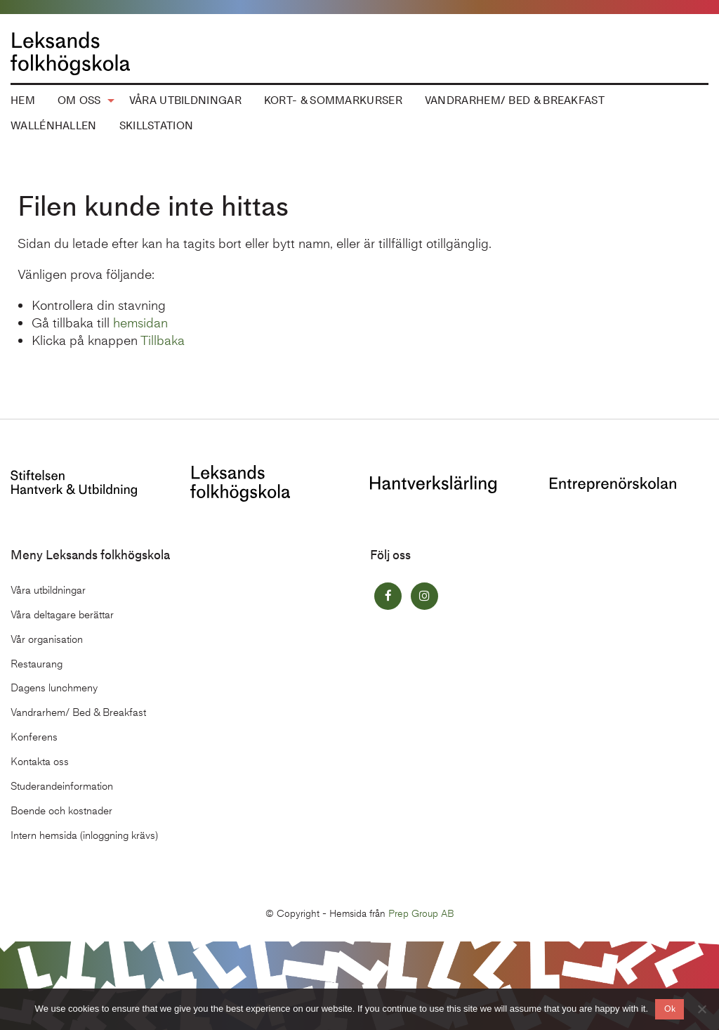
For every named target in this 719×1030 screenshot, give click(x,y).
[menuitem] (82, 101)
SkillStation (156, 125)
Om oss (79, 100)
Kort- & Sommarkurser (333, 100)
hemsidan (140, 323)
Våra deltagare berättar (62, 614)
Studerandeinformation (62, 786)
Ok (669, 1009)
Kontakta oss (40, 761)
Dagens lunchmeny (54, 688)
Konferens (34, 737)
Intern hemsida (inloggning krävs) (84, 835)
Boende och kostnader (61, 810)
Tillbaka (162, 340)
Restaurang (36, 664)
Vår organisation (47, 639)
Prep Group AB (421, 914)
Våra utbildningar (185, 100)
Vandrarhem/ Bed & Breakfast (515, 100)
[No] (701, 1009)
